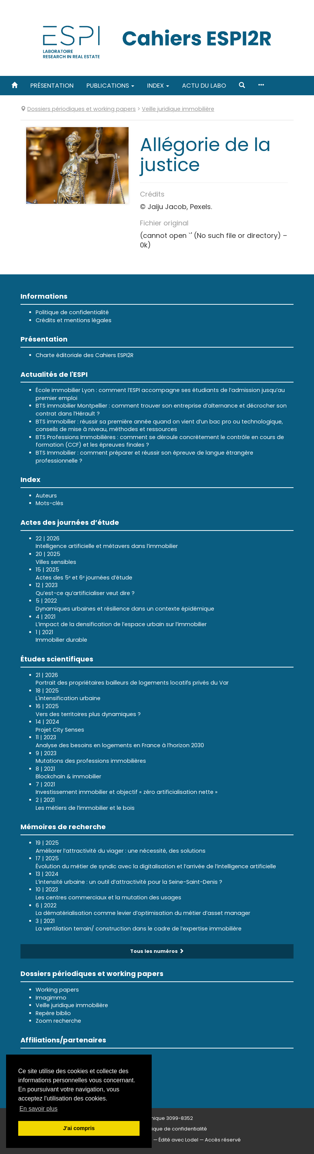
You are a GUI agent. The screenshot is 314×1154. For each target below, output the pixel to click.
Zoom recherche (58, 1021)
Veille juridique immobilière (72, 1005)
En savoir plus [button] (38, 1108)
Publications (110, 85)
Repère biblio (53, 1013)
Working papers (57, 989)
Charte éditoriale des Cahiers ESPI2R (84, 355)
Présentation (52, 85)
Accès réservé (223, 1139)
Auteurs (46, 495)
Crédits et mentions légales (73, 320)
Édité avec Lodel (178, 1139)
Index (158, 85)
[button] (242, 85)
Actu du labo (204, 85)
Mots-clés (49, 503)
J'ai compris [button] (78, 1128)
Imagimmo (51, 997)
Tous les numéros (157, 951)
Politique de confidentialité (72, 312)
